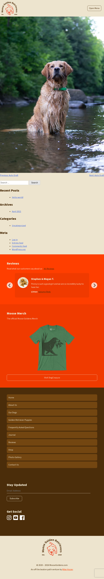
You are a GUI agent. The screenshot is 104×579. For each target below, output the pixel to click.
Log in (15, 239)
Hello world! (17, 197)
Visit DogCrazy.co (52, 377)
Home (11, 397)
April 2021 (16, 211)
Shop (10, 449)
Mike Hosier (67, 569)
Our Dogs (12, 412)
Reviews (12, 442)
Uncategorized (19, 225)
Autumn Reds (44, 291)
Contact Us (13, 464)
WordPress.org (19, 249)
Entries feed (17, 242)
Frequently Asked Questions (21, 427)
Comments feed (19, 246)
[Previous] (10, 285)
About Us (12, 405)
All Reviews (49, 268)
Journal (12, 434)
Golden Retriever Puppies (20, 420)
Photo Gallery (14, 457)
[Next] (94, 285)
